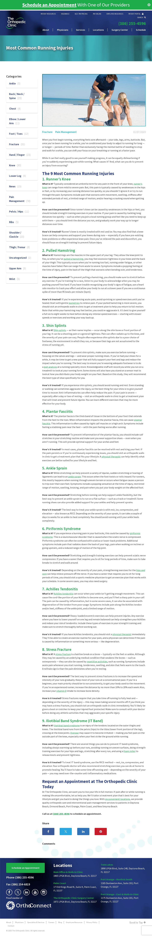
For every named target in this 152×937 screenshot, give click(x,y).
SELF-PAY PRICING (81, 14)
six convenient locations (117, 799)
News (15, 186)
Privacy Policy (91, 922)
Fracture (47, 132)
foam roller (129, 751)
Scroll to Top (137, 922)
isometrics (74, 302)
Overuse (74, 732)
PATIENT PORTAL (135, 14)
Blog (60, 922)
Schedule (141, 29)
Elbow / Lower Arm (17, 121)
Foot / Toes (19, 133)
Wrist (14, 279)
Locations (98, 29)
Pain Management (66, 132)
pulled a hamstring (73, 258)
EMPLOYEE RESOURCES (114, 14)
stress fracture (63, 654)
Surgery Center (120, 29)
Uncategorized (20, 257)
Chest (15, 108)
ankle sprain (74, 476)
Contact (11, 926)
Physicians (62, 29)
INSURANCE (65, 14)
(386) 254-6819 (18, 884)
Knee (15, 165)
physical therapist (111, 456)
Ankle (14, 83)
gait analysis (50, 366)
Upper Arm (17, 268)
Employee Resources (74, 922)
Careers (51, 922)
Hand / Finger (20, 154)
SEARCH (141, 17)
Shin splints (60, 330)
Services (80, 29)
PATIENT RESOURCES (48, 14)
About (46, 29)
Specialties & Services (35, 922)
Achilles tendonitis (63, 593)
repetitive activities (97, 661)
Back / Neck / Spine (16, 96)
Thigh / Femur (19, 247)
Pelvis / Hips (19, 211)
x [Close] (149, 4)
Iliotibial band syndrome (67, 725)
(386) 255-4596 (132, 23)
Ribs (14, 222)
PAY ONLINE (97, 14)
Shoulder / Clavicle (16, 234)
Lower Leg (17, 176)
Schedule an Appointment (26, 867)
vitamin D (61, 690)
